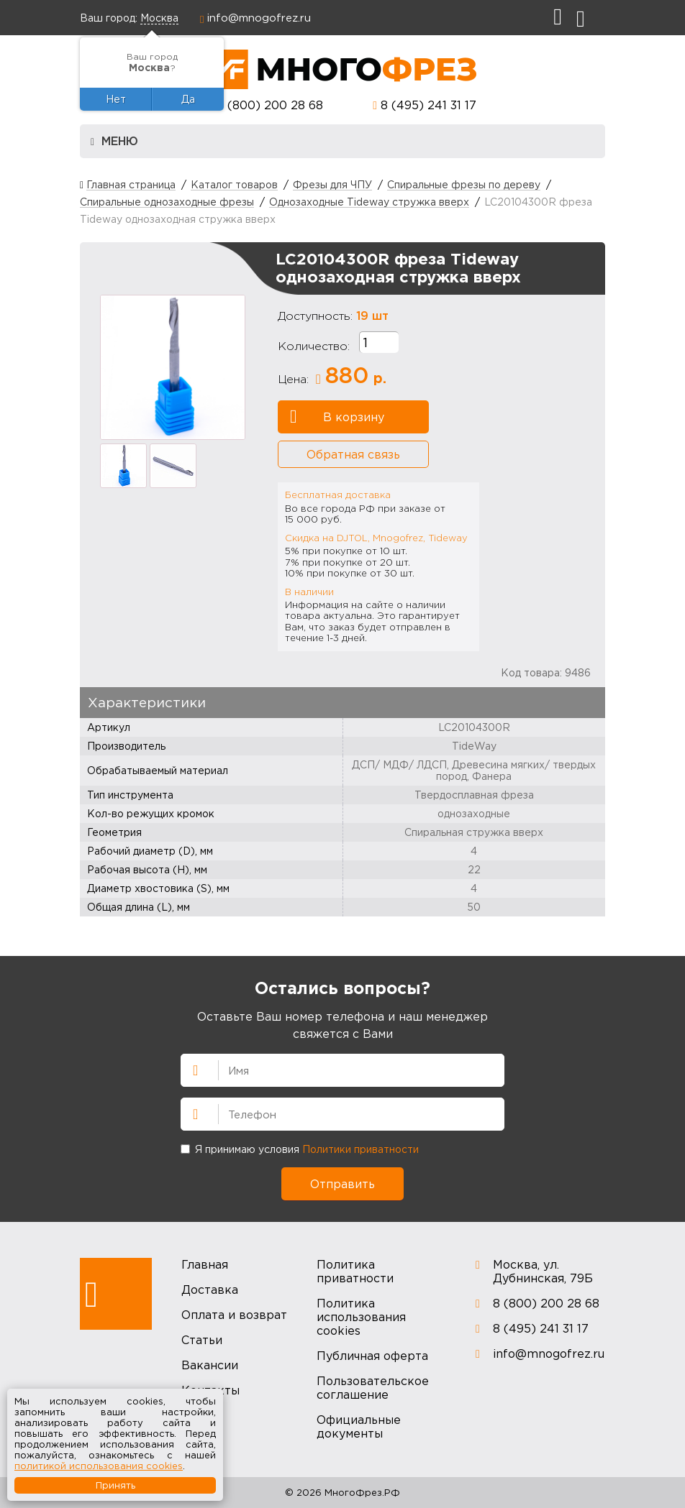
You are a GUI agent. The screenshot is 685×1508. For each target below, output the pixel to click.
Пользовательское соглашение (373, 1387)
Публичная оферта (372, 1355)
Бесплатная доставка (338, 494)
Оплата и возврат (234, 1314)
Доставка (209, 1289)
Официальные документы (359, 1426)
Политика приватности (355, 1271)
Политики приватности (360, 1149)
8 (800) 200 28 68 (270, 104)
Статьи (201, 1339)
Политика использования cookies (361, 1317)
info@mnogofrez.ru (259, 17)
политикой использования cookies (98, 1466)
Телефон (189, 1112)
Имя (189, 1068)
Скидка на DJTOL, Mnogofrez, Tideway (376, 538)
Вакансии (209, 1364)
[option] (172, 367)
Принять (115, 1485)
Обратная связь (353, 454)
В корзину (337, 417)
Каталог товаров (234, 184)
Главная (204, 1264)
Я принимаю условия (300, 1149)
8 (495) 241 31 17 (428, 104)
